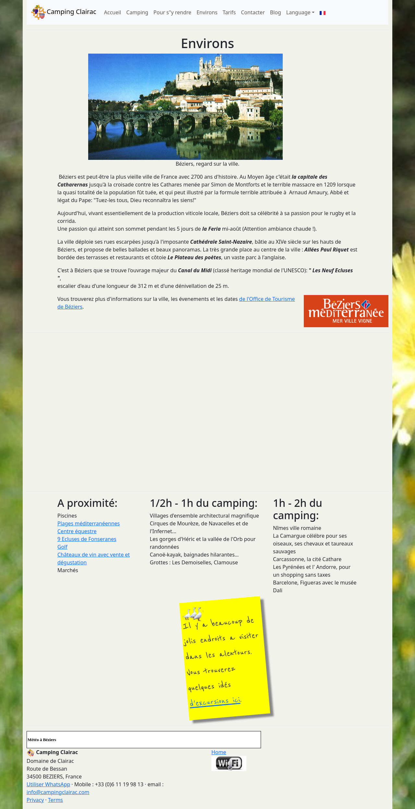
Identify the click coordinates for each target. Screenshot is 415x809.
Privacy (35, 799)
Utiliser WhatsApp (48, 784)
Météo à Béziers (42, 739)
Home (218, 752)
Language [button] (298, 12)
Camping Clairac (63, 12)
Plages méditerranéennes (88, 523)
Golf (62, 546)
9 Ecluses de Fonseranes (86, 539)
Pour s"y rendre (172, 12)
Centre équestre (77, 531)
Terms (55, 799)
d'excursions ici (214, 702)
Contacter (253, 12)
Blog (275, 12)
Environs (207, 12)
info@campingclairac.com (58, 792)
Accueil (112, 12)
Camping (137, 12)
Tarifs (229, 12)
